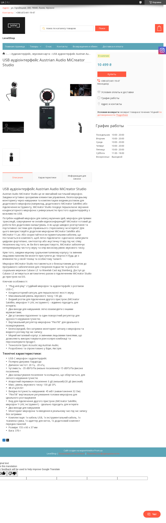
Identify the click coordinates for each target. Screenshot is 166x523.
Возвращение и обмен (85, 46)
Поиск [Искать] (102, 28)
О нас (49, 46)
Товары (34, 46)
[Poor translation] (12, 473)
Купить (112, 74)
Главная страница (15, 46)
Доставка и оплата (113, 46)
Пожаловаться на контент (72, 453)
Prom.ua (98, 450)
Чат (152, 514)
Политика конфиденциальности (103, 453)
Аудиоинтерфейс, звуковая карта (30, 53)
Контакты (62, 46)
